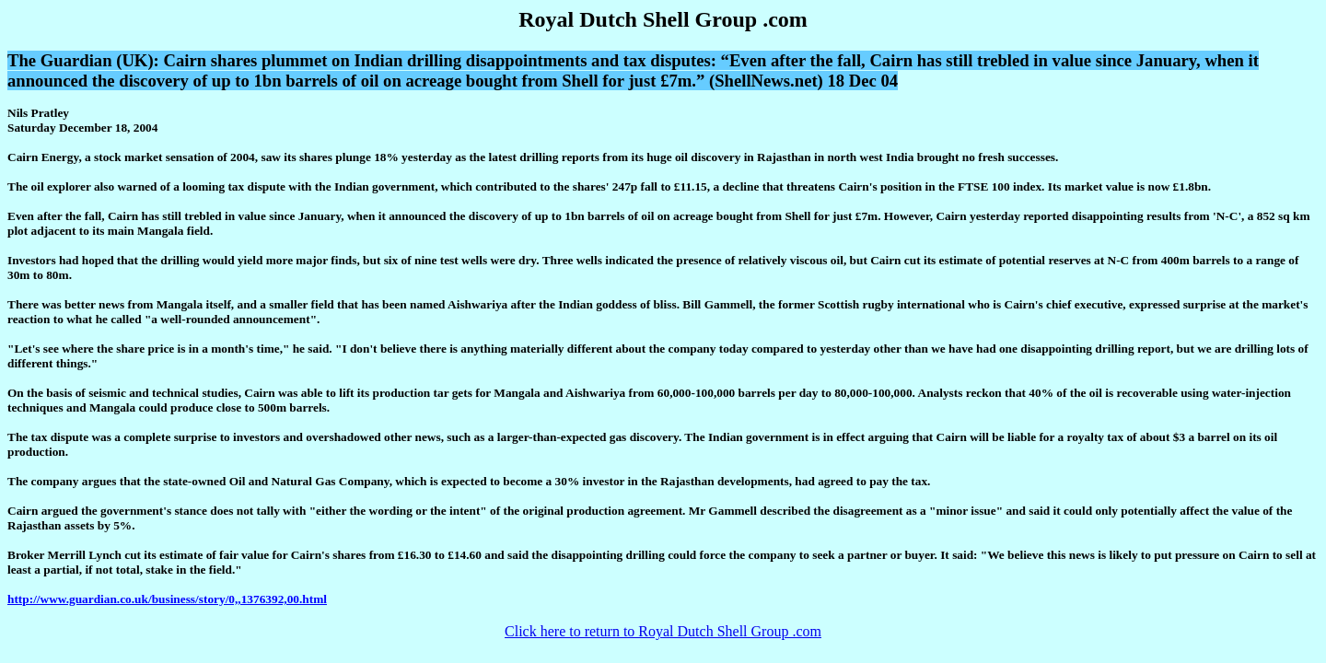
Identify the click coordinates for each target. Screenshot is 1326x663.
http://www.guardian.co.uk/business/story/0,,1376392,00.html (167, 599)
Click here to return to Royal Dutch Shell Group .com (663, 631)
